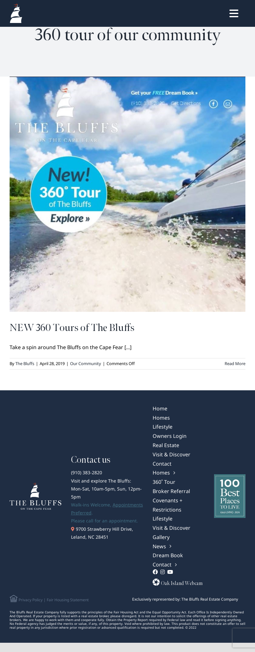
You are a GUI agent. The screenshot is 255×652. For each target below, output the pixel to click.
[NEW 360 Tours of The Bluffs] (127, 194)
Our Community (85, 363)
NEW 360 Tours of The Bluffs (72, 328)
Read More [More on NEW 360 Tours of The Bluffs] (235, 363)
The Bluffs (24, 363)
